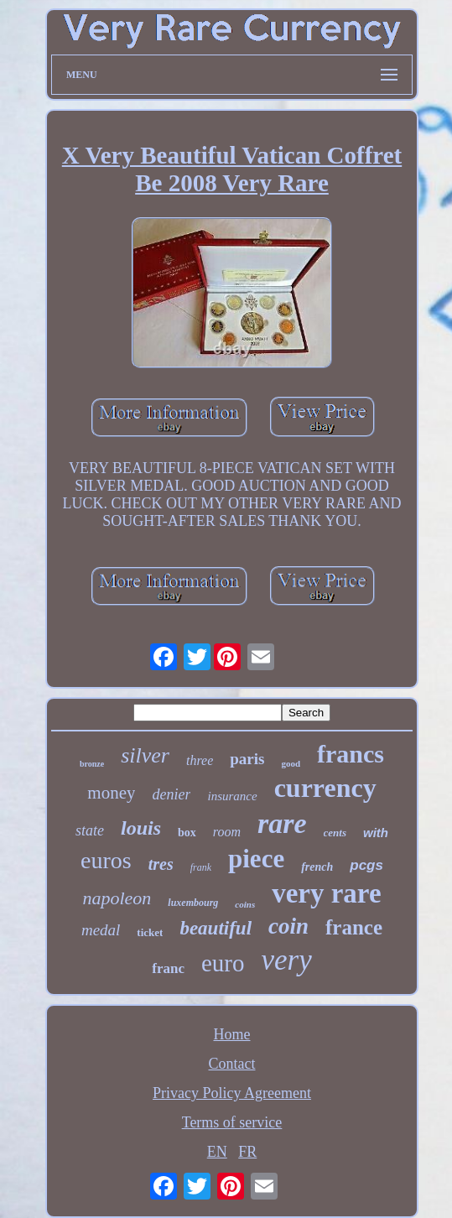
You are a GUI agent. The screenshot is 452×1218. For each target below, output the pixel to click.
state (89, 830)
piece (256, 858)
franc (168, 968)
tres (161, 864)
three (199, 760)
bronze (92, 763)
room (227, 832)
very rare (326, 893)
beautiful (215, 928)
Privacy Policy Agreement (232, 1093)
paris (247, 759)
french (317, 867)
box (187, 832)
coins (245, 904)
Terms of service (232, 1122)
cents (335, 832)
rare (282, 823)
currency (325, 788)
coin (288, 926)
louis (141, 828)
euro (223, 963)
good (290, 763)
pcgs (366, 865)
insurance (232, 796)
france (353, 927)
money (111, 793)
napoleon (116, 897)
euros (106, 860)
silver (145, 755)
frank (200, 867)
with (375, 832)
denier (171, 794)
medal (100, 930)
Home (232, 1034)
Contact (232, 1063)
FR (247, 1151)
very (287, 960)
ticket (150, 932)
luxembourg (193, 902)
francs (350, 754)
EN (217, 1151)
